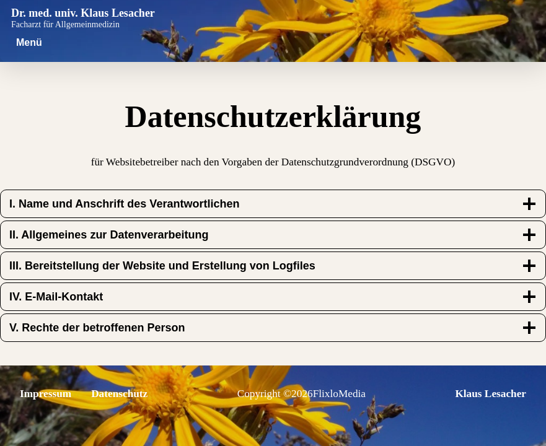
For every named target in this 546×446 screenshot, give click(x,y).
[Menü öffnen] (29, 42)
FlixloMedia (339, 394)
